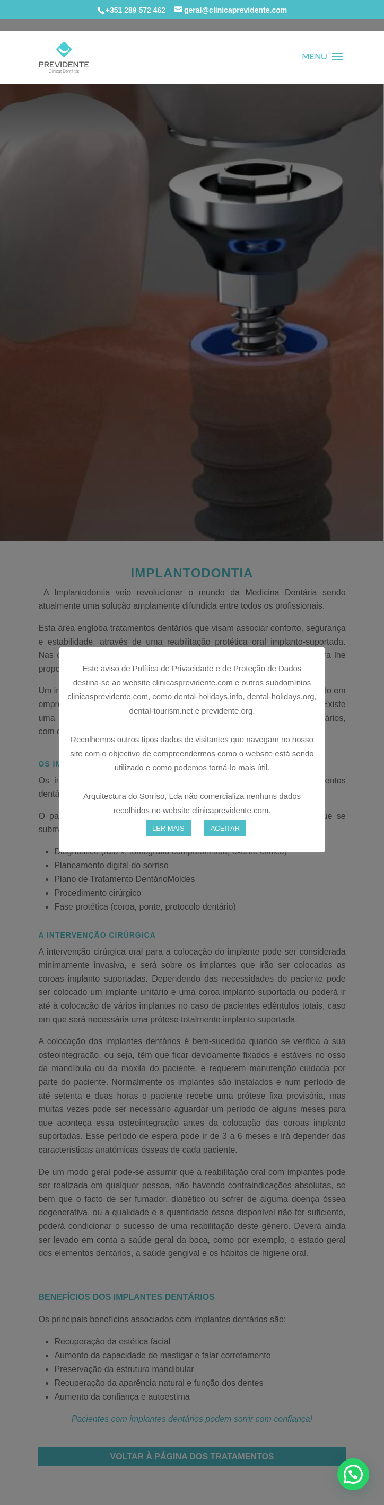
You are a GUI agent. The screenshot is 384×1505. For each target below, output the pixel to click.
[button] (353, 1474)
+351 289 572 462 (135, 10)
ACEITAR (225, 828)
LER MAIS (168, 828)
